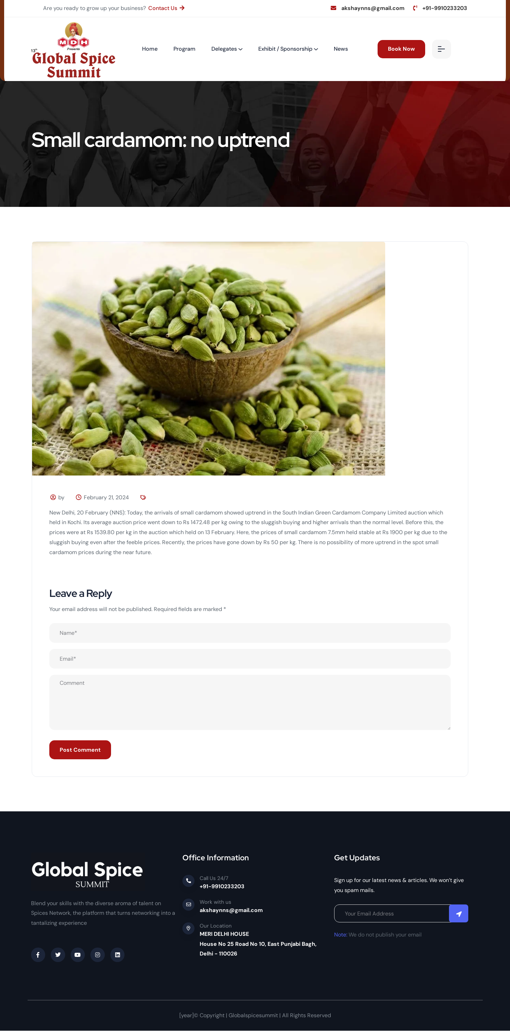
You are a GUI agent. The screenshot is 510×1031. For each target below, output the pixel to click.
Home (150, 48)
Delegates (224, 48)
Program (184, 48)
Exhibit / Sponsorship (285, 48)
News (341, 48)
